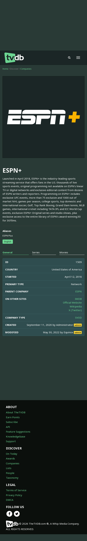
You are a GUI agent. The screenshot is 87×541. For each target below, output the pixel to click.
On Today (11, 460)
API (8, 433)
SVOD (78, 324)
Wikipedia (76, 313)
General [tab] (7, 259)
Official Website (72, 309)
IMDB (78, 305)
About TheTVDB (15, 419)
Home (5, 75)
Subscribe (12, 428)
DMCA (9, 506)
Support (11, 448)
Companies (25, 75)
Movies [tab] (63, 259)
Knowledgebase (15, 443)
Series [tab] (36, 259)
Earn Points (13, 424)
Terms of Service (16, 497)
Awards (10, 465)
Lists (8, 474)
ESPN (78, 298)
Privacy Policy (14, 502)
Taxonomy (12, 484)
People (10, 479)
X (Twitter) (75, 317)
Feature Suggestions (18, 438)
